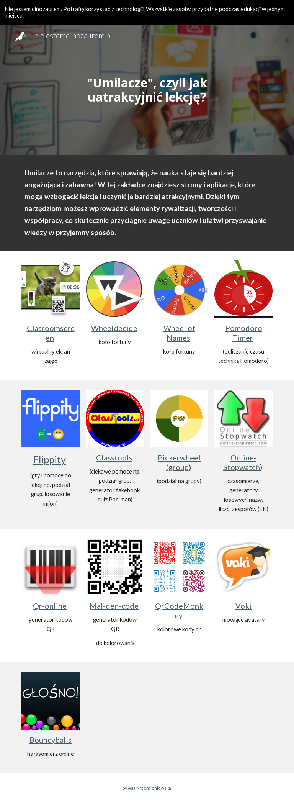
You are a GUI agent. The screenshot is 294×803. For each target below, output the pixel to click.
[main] (146, 89)
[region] (147, 12)
